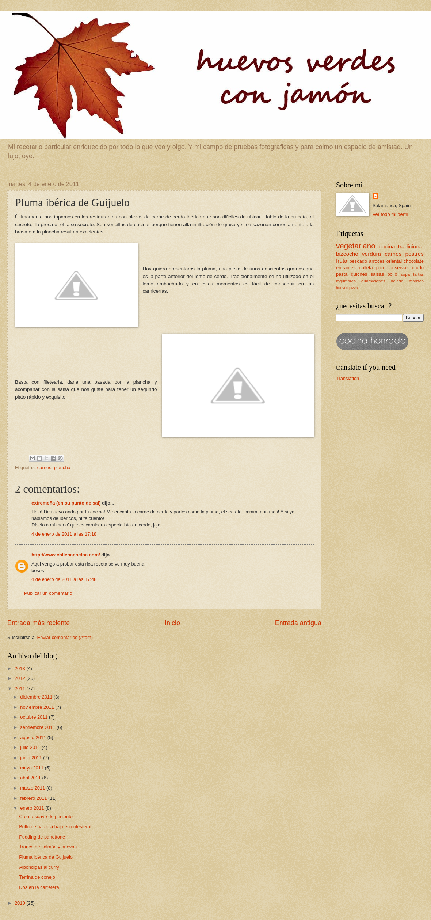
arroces (377, 261)
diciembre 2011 (37, 697)
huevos (342, 288)
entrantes (346, 267)
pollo (392, 274)
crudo (418, 267)
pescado (358, 261)
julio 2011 (31, 747)
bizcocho (347, 254)
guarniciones (373, 281)
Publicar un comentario (48, 593)
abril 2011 (31, 777)
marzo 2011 (33, 788)
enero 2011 (32, 808)
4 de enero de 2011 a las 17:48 (63, 579)
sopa (405, 274)
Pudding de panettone (42, 837)
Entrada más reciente (38, 623)
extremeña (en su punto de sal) (66, 503)
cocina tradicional (401, 246)
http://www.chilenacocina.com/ (65, 555)
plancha (62, 467)
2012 (20, 678)
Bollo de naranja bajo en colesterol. (55, 826)
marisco (416, 281)
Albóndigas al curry (39, 867)
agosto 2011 (33, 737)
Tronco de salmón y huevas (48, 846)
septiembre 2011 (38, 727)
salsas (377, 274)
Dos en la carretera (39, 887)
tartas (418, 274)
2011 (20, 688)
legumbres (346, 281)
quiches (359, 274)
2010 (20, 903)
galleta (366, 267)
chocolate (414, 261)
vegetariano (355, 246)
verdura (371, 254)
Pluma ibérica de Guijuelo (46, 857)
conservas (398, 267)
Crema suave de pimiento (46, 816)
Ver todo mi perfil (390, 214)
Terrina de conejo (37, 877)
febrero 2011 (34, 798)
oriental (394, 261)
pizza (353, 288)
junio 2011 (31, 757)
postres (414, 254)
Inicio (172, 623)
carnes (44, 467)
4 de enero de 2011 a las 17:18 (63, 534)
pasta (342, 274)
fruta (341, 261)
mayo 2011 (32, 768)
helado (397, 281)
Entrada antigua (298, 623)
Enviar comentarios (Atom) (65, 637)
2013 (20, 668)
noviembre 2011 (37, 707)
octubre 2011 (34, 717)
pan (380, 267)
